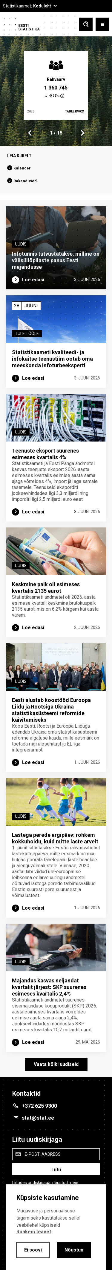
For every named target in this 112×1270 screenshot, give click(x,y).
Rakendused (25, 181)
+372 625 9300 (39, 1106)
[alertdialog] (56, 1227)
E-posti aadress (43, 1154)
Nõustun (74, 1250)
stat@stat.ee (38, 1118)
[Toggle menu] (102, 25)
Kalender (22, 168)
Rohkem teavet (33, 1231)
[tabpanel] (56, 85)
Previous (30, 133)
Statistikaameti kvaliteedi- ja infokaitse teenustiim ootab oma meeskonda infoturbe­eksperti (52, 358)
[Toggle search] (86, 25)
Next (82, 133)
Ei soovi (33, 1250)
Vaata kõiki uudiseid (56, 1064)
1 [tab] (51, 133)
